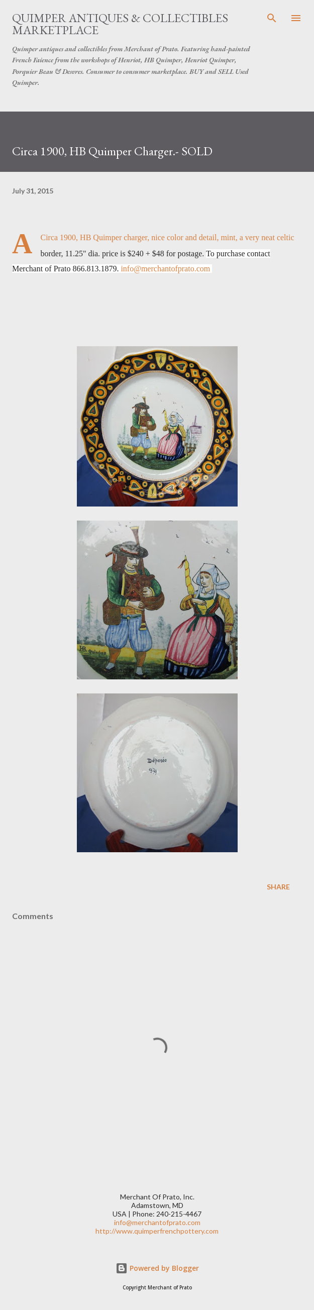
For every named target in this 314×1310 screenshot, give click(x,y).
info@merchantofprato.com (165, 268)
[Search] (272, 18)
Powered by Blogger (157, 1268)
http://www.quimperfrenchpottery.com (157, 1231)
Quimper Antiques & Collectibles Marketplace (120, 24)
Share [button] (278, 886)
